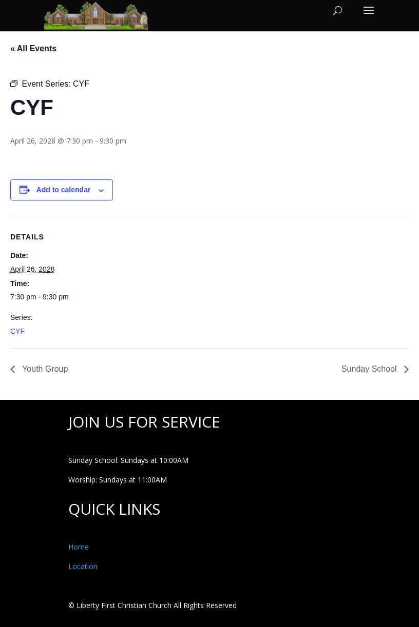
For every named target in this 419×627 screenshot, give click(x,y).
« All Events (33, 48)
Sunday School (370, 369)
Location (83, 566)
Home (78, 547)
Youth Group (44, 369)
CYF (17, 331)
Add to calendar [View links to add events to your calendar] (63, 190)
